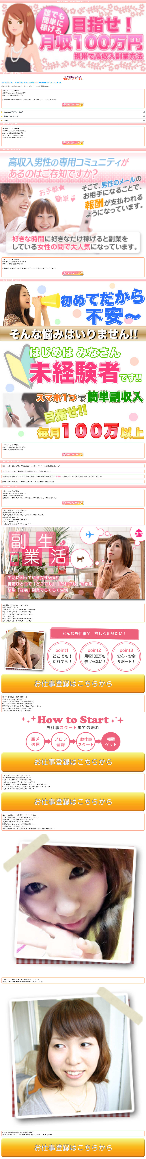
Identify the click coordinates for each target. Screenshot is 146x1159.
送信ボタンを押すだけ (10, 116)
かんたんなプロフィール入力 (12, 112)
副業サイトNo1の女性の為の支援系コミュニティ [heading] (73, 1)
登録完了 (5, 120)
